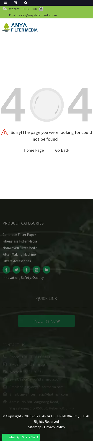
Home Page (34, 150)
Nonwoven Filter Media (20, 249)
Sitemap (34, 427)
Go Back (62, 150)
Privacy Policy (54, 427)
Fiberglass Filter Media (20, 242)
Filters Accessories (17, 262)
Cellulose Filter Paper (19, 236)
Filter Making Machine (19, 255)
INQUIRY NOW (46, 322)
